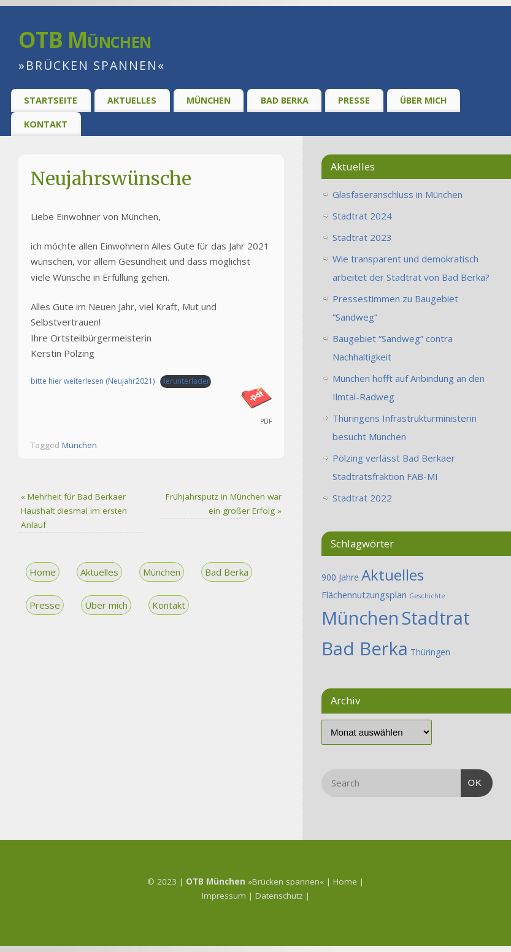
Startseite (50, 100)
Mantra (284, 920)
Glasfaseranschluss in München (397, 194)
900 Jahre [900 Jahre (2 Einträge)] (340, 577)
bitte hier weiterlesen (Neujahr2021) (93, 381)
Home (42, 572)
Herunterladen (185, 381)
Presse (354, 100)
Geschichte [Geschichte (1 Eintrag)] (427, 596)
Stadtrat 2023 (362, 237)
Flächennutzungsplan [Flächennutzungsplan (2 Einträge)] (364, 594)
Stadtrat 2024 (362, 216)
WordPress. (331, 920)
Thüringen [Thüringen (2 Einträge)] (430, 652)
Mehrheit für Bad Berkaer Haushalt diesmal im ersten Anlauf (74, 510)
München (208, 100)
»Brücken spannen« (255, 881)
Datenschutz (280, 895)
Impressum (225, 895)
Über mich (106, 605)
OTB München (84, 40)
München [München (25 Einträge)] (360, 618)
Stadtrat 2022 (362, 498)
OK (472, 781)
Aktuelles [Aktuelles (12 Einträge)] (392, 575)
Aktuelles (131, 100)
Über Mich (423, 100)
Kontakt (45, 124)
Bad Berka (285, 100)
